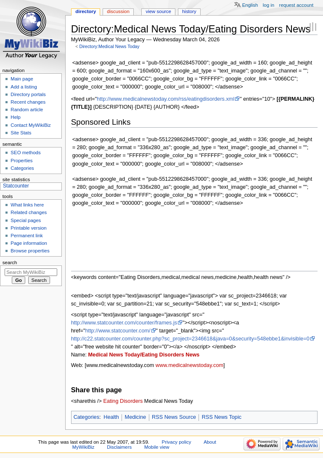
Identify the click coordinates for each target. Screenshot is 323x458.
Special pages (26, 220)
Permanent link (26, 235)
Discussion (118, 11)
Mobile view (156, 447)
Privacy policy (176, 442)
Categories (86, 417)
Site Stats (21, 132)
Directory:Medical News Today (109, 46)
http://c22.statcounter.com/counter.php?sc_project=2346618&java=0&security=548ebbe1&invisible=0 (190, 339)
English (250, 5)
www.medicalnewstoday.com (189, 365)
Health (111, 417)
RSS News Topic (221, 417)
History (189, 11)
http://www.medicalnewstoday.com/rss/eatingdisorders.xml (165, 99)
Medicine (135, 417)
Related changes (29, 212)
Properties (21, 160)
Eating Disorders (123, 401)
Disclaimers (119, 447)
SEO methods (25, 152)
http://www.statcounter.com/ (117, 331)
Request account (296, 5)
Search (10, 262)
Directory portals (28, 94)
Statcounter (16, 186)
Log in (268, 5)
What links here (27, 204)
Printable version (28, 227)
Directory (85, 11)
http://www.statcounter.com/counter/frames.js (124, 323)
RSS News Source (174, 417)
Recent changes (28, 101)
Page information (29, 243)
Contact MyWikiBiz (30, 125)
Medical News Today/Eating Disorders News (144, 355)
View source (158, 11)
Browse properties (30, 250)
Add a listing (24, 86)
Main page (22, 78)
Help (16, 117)
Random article (27, 109)
